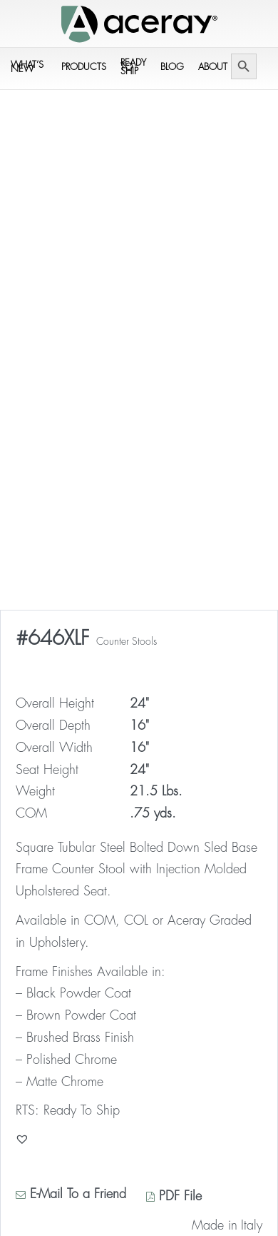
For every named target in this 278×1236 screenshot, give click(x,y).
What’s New (27, 67)
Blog (172, 66)
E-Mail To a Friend (71, 1193)
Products (83, 66)
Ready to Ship (133, 67)
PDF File (174, 1196)
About (212, 66)
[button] (22, 1138)
